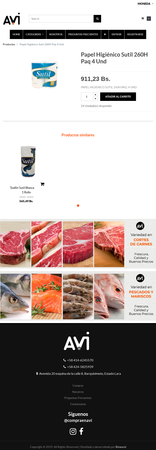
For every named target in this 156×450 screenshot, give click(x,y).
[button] (105, 34)
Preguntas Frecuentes (78, 397)
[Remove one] (95, 99)
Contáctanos (78, 404)
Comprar (78, 385)
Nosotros (78, 391)
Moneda (144, 3)
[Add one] (95, 95)
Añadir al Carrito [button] (118, 96)
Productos (9, 44)
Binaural (121, 446)
